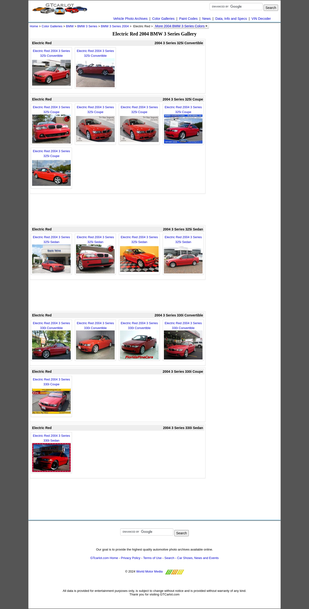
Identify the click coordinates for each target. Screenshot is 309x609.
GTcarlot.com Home (104, 558)
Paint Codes (188, 19)
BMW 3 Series (87, 26)
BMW (70, 26)
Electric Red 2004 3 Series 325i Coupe (51, 124)
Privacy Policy (130, 558)
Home (34, 26)
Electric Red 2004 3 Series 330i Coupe (51, 397)
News (206, 19)
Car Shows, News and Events (198, 558)
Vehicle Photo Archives (130, 19)
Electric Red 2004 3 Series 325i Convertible (51, 68)
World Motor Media (149, 571)
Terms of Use (152, 558)
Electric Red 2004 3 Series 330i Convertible (51, 340)
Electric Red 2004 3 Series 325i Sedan (51, 254)
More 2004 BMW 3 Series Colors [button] (181, 26)
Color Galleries (163, 19)
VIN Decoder (261, 19)
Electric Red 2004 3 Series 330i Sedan (51, 453)
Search (169, 558)
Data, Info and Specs (231, 19)
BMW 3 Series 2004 (115, 26)
